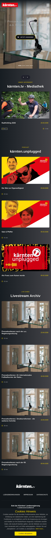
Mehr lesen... (40, 529)
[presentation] (24, 77)
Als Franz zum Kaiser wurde (13, 275)
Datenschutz (42, 495)
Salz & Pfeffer (7, 232)
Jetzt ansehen (25, 37)
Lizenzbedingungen (11, 495)
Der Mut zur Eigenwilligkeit (13, 188)
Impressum (28, 495)
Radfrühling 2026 (9, 123)
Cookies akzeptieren (25, 533)
